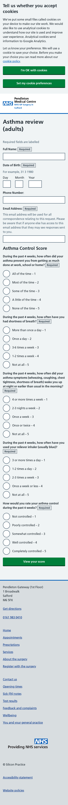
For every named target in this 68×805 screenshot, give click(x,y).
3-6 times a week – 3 (25, 347)
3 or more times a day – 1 (28, 460)
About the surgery (15, 659)
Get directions (12, 609)
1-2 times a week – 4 (25, 356)
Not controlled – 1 (24, 516)
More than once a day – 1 (29, 330)
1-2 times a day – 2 (24, 469)
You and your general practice (23, 722)
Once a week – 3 (23, 417)
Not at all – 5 (20, 364)
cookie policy (11, 61)
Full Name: (17, 149)
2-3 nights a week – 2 (26, 408)
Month (19, 177)
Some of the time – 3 (25, 291)
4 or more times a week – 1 (30, 399)
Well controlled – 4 (24, 542)
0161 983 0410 (12, 617)
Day (5, 177)
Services (8, 652)
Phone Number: (13, 192)
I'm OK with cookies (34, 70)
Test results (10, 701)
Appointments (12, 637)
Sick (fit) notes (12, 694)
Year (32, 177)
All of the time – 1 (24, 274)
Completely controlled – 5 (29, 551)
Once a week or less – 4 (27, 486)
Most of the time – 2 (25, 282)
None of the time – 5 (25, 308)
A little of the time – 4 (26, 299)
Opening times (12, 686)
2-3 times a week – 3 (25, 477)
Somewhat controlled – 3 (28, 534)
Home (7, 630)
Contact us (10, 679)
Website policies (13, 790)
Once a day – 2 (21, 339)
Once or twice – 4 (23, 425)
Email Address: (20, 209)
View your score (34, 561)
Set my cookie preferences (34, 83)
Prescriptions (11, 645)
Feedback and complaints (20, 708)
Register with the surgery (19, 666)
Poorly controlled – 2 (25, 525)
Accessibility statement (18, 777)
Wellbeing (10, 715)
